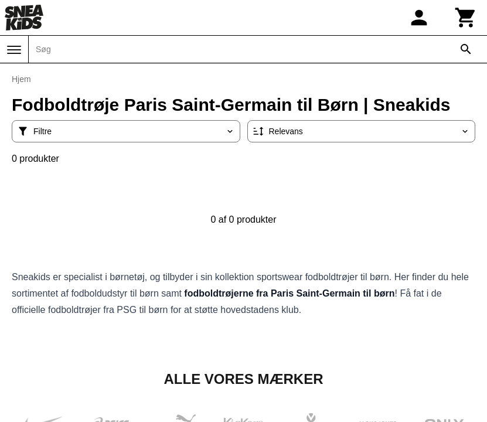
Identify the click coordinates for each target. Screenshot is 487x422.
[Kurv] (466, 17)
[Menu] (14, 50)
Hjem (21, 79)
